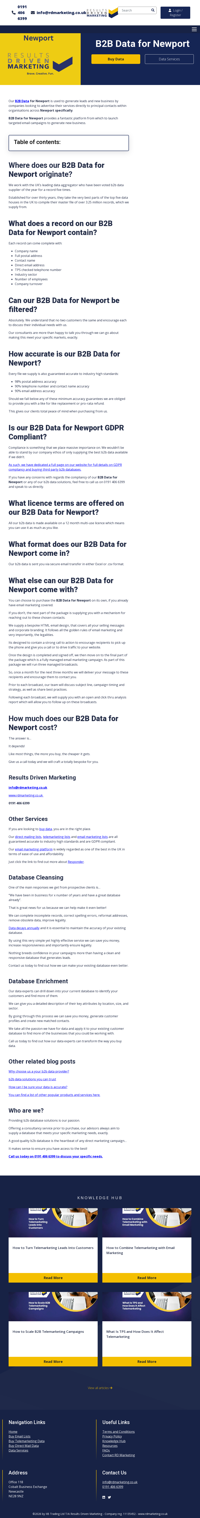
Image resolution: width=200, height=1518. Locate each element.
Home (13, 1431)
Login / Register (175, 12)
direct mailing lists (28, 837)
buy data (45, 829)
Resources (110, 1446)
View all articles (100, 1388)
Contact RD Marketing (118, 1455)
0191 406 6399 (22, 12)
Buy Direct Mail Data (24, 1446)
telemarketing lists (56, 837)
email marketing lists (92, 837)
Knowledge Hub (114, 1441)
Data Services (169, 59)
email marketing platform (34, 849)
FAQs (106, 1450)
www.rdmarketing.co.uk (26, 795)
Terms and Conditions (118, 1431)
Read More (53, 1277)
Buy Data (116, 59)
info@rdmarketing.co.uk (61, 12)
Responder (76, 862)
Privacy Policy (112, 1436)
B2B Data (22, 101)
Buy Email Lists (19, 1436)
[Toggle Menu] (195, 29)
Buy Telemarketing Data (27, 1441)
